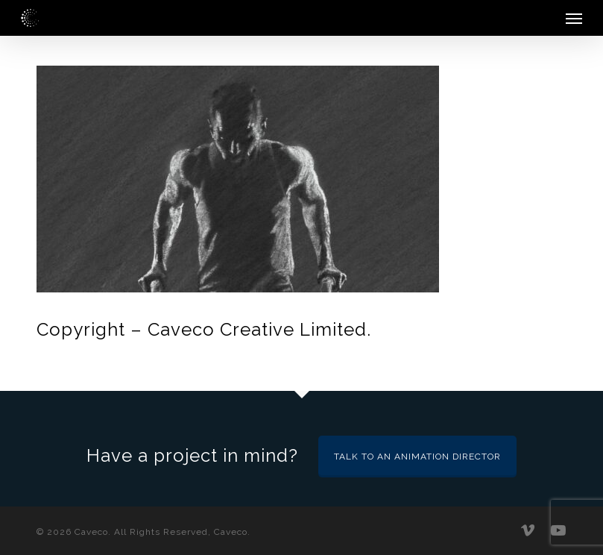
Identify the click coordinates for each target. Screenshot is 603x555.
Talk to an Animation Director (417, 456)
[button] (574, 17)
